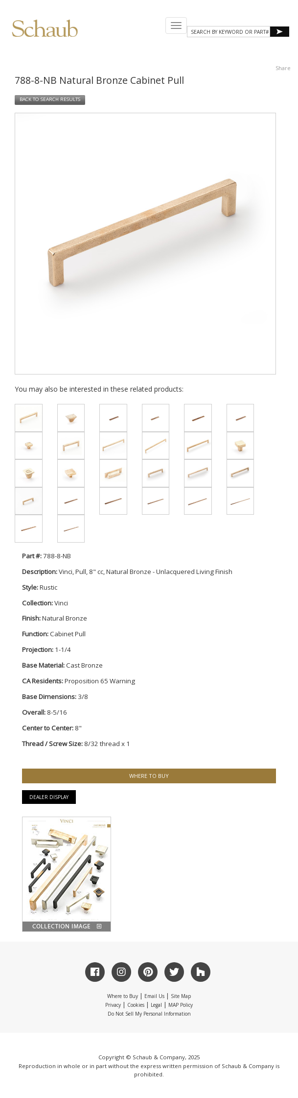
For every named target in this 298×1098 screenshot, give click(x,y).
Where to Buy (122, 996)
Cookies (135, 1004)
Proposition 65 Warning (100, 680)
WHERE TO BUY (149, 775)
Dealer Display (49, 797)
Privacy (113, 1004)
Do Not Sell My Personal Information (149, 1013)
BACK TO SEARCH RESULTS (50, 99)
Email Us (154, 996)
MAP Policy (180, 1004)
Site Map (181, 996)
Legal (156, 1004)
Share (283, 68)
